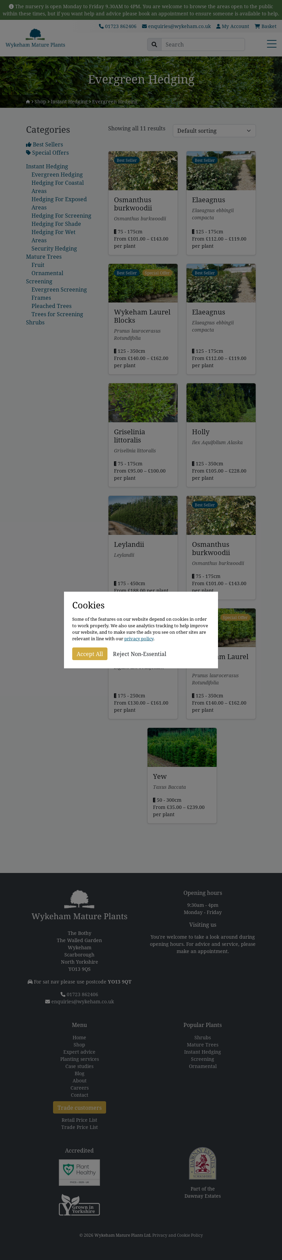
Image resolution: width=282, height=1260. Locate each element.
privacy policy (138, 639)
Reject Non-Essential (139, 653)
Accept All (90, 653)
